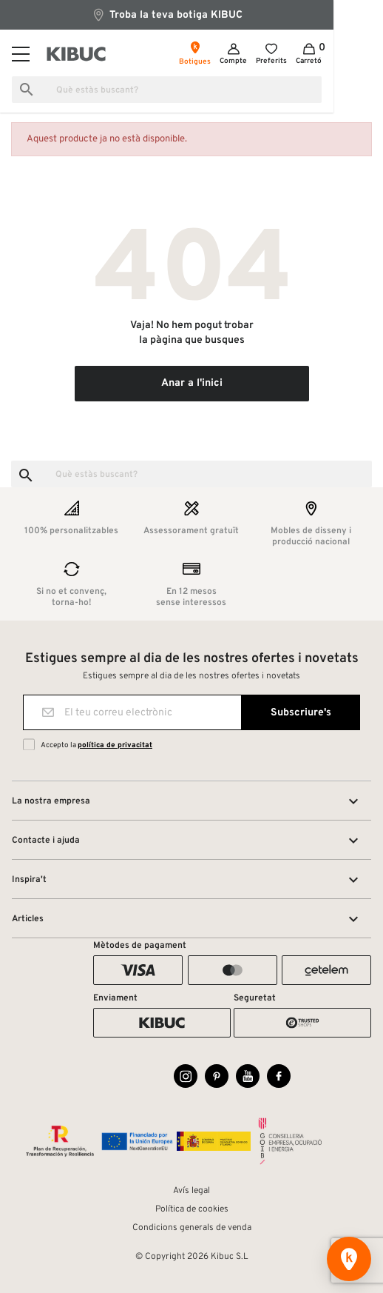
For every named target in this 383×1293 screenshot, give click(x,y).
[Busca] (191, 89)
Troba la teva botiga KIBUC (191, 14)
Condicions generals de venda (191, 1228)
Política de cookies (191, 1209)
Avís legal (191, 1191)
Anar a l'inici (192, 383)
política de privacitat (115, 745)
